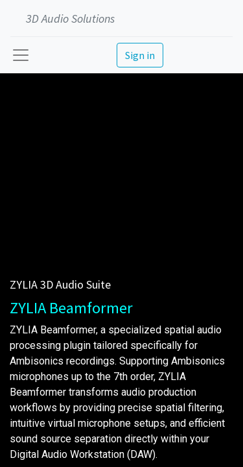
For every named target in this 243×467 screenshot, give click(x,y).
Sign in (140, 55)
